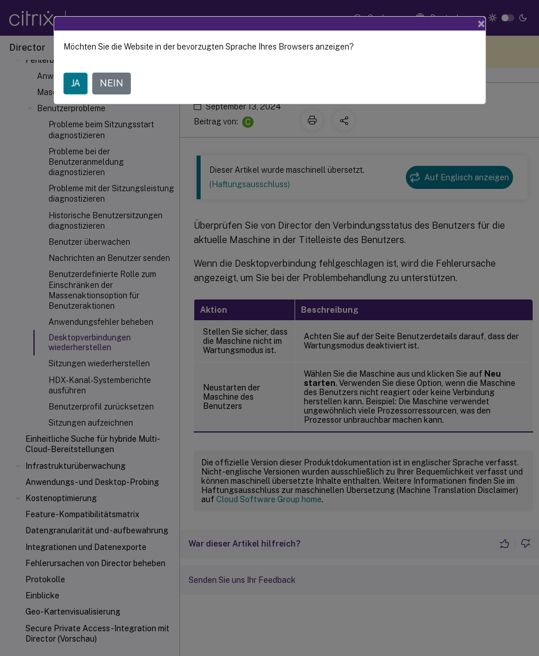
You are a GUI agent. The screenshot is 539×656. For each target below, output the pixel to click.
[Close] (481, 23)
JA (75, 83)
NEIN (111, 83)
